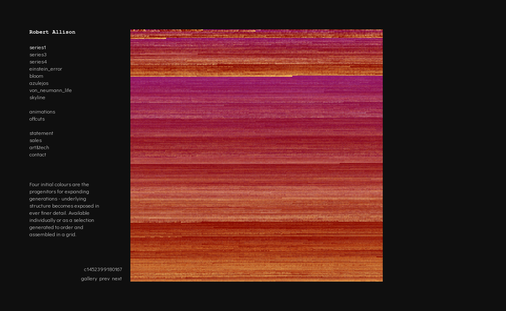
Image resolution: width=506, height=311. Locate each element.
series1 (37, 46)
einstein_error (45, 68)
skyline (37, 96)
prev (104, 278)
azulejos (38, 82)
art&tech (39, 146)
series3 (38, 54)
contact (37, 154)
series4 (38, 61)
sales (35, 139)
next (117, 278)
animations (42, 111)
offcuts (37, 118)
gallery (89, 278)
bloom (36, 75)
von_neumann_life (50, 89)
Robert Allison (52, 32)
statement (41, 132)
